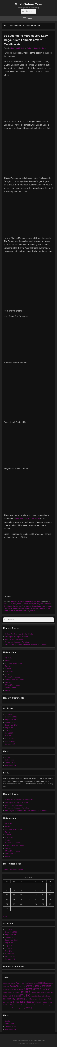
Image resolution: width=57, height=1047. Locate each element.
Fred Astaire (26, 606)
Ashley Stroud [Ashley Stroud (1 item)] (33, 983)
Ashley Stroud (34, 604)
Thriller (32, 611)
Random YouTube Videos (32, 601)
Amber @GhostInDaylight (36, 48)
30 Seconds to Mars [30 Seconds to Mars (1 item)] (9, 983)
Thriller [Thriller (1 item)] (50, 999)
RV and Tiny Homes (12, 685)
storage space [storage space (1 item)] (43, 999)
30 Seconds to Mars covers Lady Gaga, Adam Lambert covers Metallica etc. (26, 40)
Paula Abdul (8, 611)
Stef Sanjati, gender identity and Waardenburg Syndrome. (26, 645)
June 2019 (9, 714)
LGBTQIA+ (9, 671)
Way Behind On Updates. (14, 639)
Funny (7, 666)
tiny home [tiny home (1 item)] (6, 1002)
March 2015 (9, 738)
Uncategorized (10, 688)
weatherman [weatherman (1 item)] (27, 1005)
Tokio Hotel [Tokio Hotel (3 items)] (26, 1001)
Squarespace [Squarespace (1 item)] (34, 999)
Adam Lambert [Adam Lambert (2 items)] (22, 983)
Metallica (28, 608)
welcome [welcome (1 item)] (6, 1008)
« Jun (5, 916)
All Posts (14, 601)
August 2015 (10, 728)
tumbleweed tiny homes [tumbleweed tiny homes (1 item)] (44, 1002)
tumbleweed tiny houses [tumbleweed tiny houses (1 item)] (10, 1005)
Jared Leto (47, 606)
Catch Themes (34, 1043)
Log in (7, 757)
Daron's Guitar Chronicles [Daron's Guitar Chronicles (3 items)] (37, 986)
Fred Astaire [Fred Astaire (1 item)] (19, 989)
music (48, 608)
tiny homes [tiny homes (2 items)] (14, 1002)
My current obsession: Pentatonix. (17, 642)
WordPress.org (10, 765)
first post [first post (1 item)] (13, 989)
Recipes (8, 682)
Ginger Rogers (37, 606)
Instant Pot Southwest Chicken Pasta (19, 634)
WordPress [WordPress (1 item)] (12, 1008)
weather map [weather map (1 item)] (36, 1005)
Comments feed (11, 763)
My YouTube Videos (12, 677)
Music (20, 601)
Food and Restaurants (13, 663)
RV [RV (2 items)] (4, 999)
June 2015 (9, 733)
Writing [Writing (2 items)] (28, 1008)
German (8, 669)
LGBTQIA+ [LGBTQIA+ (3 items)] (26, 992)
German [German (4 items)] (36, 988)
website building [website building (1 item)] (45, 1005)
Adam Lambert (22, 604)
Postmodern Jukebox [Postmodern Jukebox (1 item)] (44, 996)
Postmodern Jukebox (21, 611)
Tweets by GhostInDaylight (13, 869)
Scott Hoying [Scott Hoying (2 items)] (12, 999)
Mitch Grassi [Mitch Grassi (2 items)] (14, 996)
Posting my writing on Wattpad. (16, 637)
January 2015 (10, 744)
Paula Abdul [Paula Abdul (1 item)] (34, 996)
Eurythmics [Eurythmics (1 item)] (6, 989)
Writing (7, 690)
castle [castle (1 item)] (47, 983)
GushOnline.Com (28, 4)
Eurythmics (17, 606)
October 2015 (10, 722)
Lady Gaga (8, 608)
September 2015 (11, 725)
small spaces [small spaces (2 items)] (24, 999)
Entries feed (9, 760)
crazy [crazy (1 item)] (21, 986)
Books (7, 661)
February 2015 (10, 741)
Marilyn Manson (18, 608)
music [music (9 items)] (25, 995)
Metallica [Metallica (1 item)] (45, 992)
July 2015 (8, 730)
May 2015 (8, 736)
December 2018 (11, 717)
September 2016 (11, 720)
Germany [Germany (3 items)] (46, 989)
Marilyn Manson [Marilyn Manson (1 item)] (37, 992)
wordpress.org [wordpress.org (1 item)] (20, 1008)
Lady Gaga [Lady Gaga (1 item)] (16, 992)
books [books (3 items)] (41, 982)
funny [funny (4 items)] (27, 988)
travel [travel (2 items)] (34, 1002)
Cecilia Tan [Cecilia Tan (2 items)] (15, 986)
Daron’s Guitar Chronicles (28, 519)
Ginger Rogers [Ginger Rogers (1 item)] (7, 992)
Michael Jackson (39, 608)
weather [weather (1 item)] (20, 1005)
